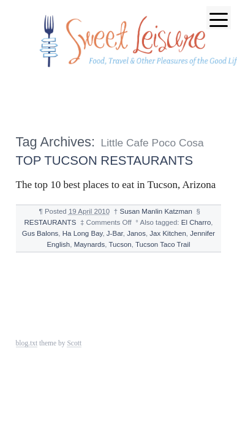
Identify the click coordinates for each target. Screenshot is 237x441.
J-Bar (115, 233)
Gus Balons (40, 233)
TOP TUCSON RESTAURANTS (105, 160)
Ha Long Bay (82, 233)
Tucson (119, 244)
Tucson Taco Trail (162, 244)
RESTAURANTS (50, 222)
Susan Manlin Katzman (155, 211)
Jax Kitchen (167, 233)
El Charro (196, 222)
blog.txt (27, 343)
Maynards (89, 244)
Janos (136, 233)
